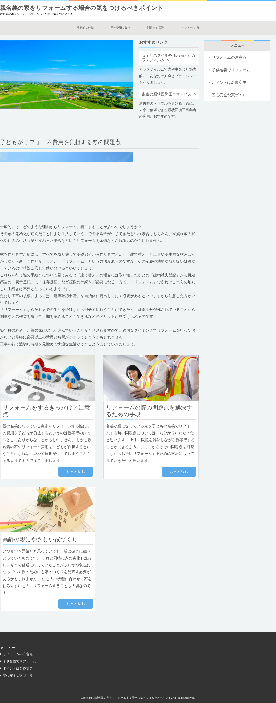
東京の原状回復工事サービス (166, 94)
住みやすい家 (190, 27)
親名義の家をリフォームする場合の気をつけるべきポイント (81, 8)
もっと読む (75, 472)
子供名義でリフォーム (231, 70)
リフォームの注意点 (229, 57)
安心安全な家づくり (229, 95)
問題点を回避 (155, 27)
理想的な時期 (85, 27)
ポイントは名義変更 (229, 82)
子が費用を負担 (120, 27)
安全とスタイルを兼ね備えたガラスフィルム (168, 57)
